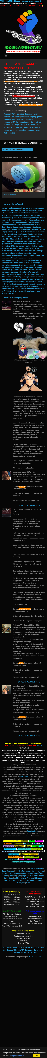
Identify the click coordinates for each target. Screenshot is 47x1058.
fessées (17, 236)
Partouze (5, 274)
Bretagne (12, 220)
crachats (25, 117)
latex (11, 127)
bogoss (16, 218)
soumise (26, 284)
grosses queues (18, 244)
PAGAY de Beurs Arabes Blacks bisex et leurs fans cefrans (17, 143)
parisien (36, 272)
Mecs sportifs (19, 851)
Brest (13, 880)
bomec (22, 218)
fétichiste (23, 236)
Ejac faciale (19, 846)
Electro (28, 846)
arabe (27, 210)
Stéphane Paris (36, 143)
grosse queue (35, 241)
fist (33, 119)
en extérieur (34, 232)
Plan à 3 (37, 274)
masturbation (28, 267)
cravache (37, 222)
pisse (39, 117)
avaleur (19, 213)
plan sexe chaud (10, 195)
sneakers (8, 122)
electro (20, 119)
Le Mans (17, 878)
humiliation (30, 125)
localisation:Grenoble (10, 255)
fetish (4, 239)
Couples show (12, 859)
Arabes (7, 843)
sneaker (33, 282)
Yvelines (11, 293)
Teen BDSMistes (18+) (12, 895)
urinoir (11, 291)
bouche (42, 218)
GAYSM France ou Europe (34, 902)
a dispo (4, 208)
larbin (26, 251)
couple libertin (28, 222)
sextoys (39, 130)
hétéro (27, 244)
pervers (17, 274)
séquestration (15, 282)
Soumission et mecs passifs (23, 862)
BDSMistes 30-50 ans (12, 902)
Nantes (38, 270)
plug (21, 277)
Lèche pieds (37, 848)
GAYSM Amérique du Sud (35, 906)
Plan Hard (40, 851)
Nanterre (32, 270)
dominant (29, 227)
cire (7, 222)
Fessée (35, 846)
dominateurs (6, 229)
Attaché (25, 840)
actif (36, 114)
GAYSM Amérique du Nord (35, 897)
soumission (24, 122)
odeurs (21, 272)
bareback (16, 117)
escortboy (17, 234)
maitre (33, 260)
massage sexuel (28, 265)
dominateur (8, 125)
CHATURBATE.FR (34, 957)
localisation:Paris (25, 258)
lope (25, 260)
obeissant (14, 272)
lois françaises (24, 777)
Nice (16, 871)
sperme (42, 284)
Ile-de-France (18, 246)
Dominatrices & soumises (23, 936)
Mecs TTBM (13, 854)
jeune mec (38, 248)
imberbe (27, 246)
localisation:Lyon (37, 255)
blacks (4, 218)
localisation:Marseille (10, 258)
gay (44, 239)
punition (11, 133)
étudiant (31, 234)
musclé (25, 270)
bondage (7, 119)
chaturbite (34, 220)
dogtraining (20, 125)
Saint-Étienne (39, 873)
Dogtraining (8, 846)
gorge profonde (8, 241)
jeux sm (16, 251)
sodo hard (6, 284)
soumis (20, 284)
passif (11, 274)
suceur (23, 286)
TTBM (15, 122)
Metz (28, 883)
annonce (34, 208)
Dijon (19, 876)
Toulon (5, 876)
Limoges (25, 880)
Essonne (24, 234)
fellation (5, 236)
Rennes (17, 873)
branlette (5, 220)
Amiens (32, 880)
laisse (21, 251)
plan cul (9, 277)
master (20, 267)
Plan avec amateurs (12, 916)
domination (16, 229)
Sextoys (34, 854)
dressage (34, 229)
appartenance (20, 210)
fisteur (13, 239)
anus (12, 210)
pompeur (27, 277)
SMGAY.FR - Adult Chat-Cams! (29, 505)
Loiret (21, 260)
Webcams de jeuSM (35, 923)
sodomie (13, 284)
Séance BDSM (10, 114)
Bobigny (10, 218)
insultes (41, 246)
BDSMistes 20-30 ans (12, 899)
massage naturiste (15, 265)
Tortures (39, 840)
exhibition (38, 234)
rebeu (13, 279)
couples (31, 130)
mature (36, 267)
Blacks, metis (17, 843)
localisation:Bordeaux (27, 253)
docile (4, 227)
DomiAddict (5, 142)
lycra (6, 127)
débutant (29, 225)
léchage (40, 251)
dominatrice (36, 122)
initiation (34, 246)
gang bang (38, 239)
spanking (18, 127)
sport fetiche (6, 286)
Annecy (39, 880)
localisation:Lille (24, 255)
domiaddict (20, 227)
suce (19, 286)
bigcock (29, 215)
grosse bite (35, 127)
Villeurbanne (39, 876)
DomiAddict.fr (32, 831)
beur (23, 215)
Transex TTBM (23, 943)
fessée (28, 119)
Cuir (40, 843)
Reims (23, 873)
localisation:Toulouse (10, 260)
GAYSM (39, 746)
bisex (34, 215)
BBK (8, 215)
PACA (26, 272)
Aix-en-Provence (27, 878)
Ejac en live (24, 854)
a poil (10, 208)
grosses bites (7, 244)
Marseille (9, 263)
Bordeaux (35, 218)
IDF (12, 246)
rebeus (18, 279)
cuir (14, 119)
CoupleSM (23, 941)
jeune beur (6, 248)
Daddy (23, 225)
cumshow (16, 225)
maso (16, 263)
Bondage (28, 843)
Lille (9, 253)
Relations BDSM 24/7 (12, 923)
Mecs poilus (7, 851)
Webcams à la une (23, 934)
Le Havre (30, 873)
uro (38, 125)
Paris (31, 272)
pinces (27, 274)
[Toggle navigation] (6, 56)
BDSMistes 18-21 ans (12, 897)
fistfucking (20, 239)
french (31, 239)
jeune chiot (14, 248)
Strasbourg (39, 871)
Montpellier (18, 270)
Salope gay (6, 282)
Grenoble (17, 241)
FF (7, 239)
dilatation (36, 225)
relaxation (39, 279)
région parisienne (28, 279)
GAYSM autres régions (35, 899)
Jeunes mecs (10, 848)
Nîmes (30, 876)
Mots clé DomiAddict (13, 204)
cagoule (19, 220)
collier (12, 222)
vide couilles (28, 291)
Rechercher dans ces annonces (17, 149)
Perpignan (21, 883)
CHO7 (4, 222)
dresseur (41, 229)
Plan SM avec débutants (12, 914)
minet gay (9, 270)
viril (34, 291)
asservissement (36, 210)
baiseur (30, 213)
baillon (24, 213)
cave (24, 220)
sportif (14, 286)
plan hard (16, 277)
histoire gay (34, 244)
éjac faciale (19, 232)
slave (28, 282)
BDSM (12, 215)
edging (33, 117)
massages (13, 267)
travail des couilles (16, 289)
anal (28, 208)
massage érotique (25, 263)
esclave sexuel (7, 234)
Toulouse (34, 286)
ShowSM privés (35, 916)
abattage (15, 208)
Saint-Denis (8, 878)
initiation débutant (24, 114)
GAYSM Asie (35, 904)
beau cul (18, 215)
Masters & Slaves (23, 938)
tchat (28, 286)
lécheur (4, 253)
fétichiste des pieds (35, 236)
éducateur (11, 232)
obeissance (6, 272)
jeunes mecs (9, 130)
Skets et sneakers (15, 856)
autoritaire (12, 213)
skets (23, 282)
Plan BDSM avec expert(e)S (12, 926)
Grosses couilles (31, 856)
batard (4, 215)
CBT (5, 133)
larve (30, 251)
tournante (5, 289)
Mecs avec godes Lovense (29, 859)
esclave (7, 117)
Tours (19, 880)
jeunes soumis (7, 251)
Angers (24, 876)
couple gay (19, 222)
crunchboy (6, 225)
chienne (41, 220)
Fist (41, 846)
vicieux (20, 291)
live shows (15, 253)
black (38, 215)
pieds (26, 127)
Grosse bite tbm (23, 848)
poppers (34, 277)
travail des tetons (30, 289)
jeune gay (30, 248)
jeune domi (22, 248)
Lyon (29, 260)
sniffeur (39, 282)
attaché (4, 213)
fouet (27, 239)
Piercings (30, 851)
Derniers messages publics (16, 298)
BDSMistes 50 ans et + (12, 904)
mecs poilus (21, 130)
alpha (25, 208)
